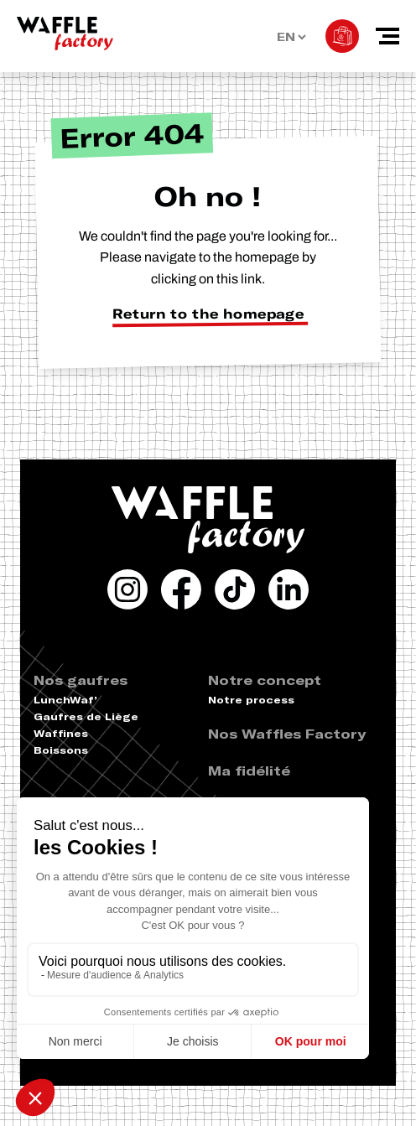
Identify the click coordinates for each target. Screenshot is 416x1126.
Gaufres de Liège (86, 716)
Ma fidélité (249, 770)
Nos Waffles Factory (287, 733)
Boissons (61, 750)
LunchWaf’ (65, 699)
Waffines (61, 733)
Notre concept (264, 680)
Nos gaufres (80, 680)
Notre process (251, 699)
